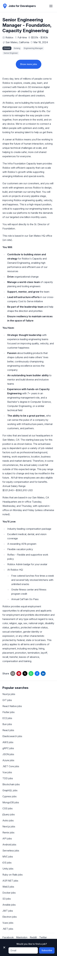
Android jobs (9, 844)
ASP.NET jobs (10, 880)
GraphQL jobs (9, 790)
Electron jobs (9, 916)
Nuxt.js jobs (8, 694)
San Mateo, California (17, 42)
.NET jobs (7, 928)
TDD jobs (7, 778)
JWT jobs (7, 910)
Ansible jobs (9, 904)
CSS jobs (7, 808)
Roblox (9, 37)
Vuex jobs (7, 922)
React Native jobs (12, 706)
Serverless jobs (10, 850)
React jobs (8, 730)
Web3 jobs (8, 886)
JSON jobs (8, 754)
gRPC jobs (8, 748)
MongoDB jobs (10, 802)
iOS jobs (7, 862)
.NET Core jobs (10, 766)
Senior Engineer (11, 53)
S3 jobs (6, 898)
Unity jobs (7, 868)
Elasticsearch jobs (12, 736)
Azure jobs (8, 760)
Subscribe (46, 950)
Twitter (43, 937)
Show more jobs (28, 64)
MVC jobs (7, 856)
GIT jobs (7, 700)
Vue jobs (7, 772)
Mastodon (21, 937)
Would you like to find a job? (31, 944)
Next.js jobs (8, 826)
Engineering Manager (33, 48)
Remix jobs (8, 832)
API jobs (7, 838)
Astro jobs (8, 820)
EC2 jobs (7, 718)
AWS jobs (7, 742)
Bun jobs (7, 724)
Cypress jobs (9, 796)
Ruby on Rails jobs (12, 874)
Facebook (8, 937)
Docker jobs (9, 892)
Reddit (33, 937)
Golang (17, 48)
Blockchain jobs (11, 784)
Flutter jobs (8, 712)
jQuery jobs (8, 814)
